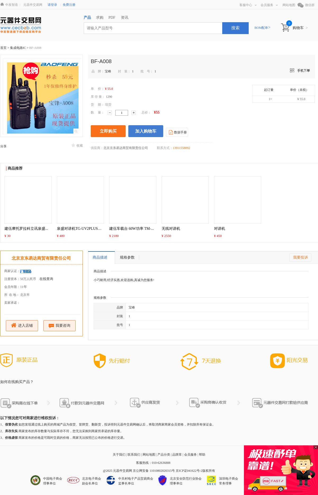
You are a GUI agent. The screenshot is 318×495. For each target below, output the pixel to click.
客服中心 (248, 5)
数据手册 (177, 132)
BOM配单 (262, 28)
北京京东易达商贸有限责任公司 (41, 258)
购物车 (300, 28)
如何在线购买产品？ (17, 382)
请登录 (52, 5)
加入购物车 (145, 131)
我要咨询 (60, 326)
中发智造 (11, 5)
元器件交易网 (32, 5)
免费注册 (69, 5)
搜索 (235, 28)
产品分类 (163, 454)
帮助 (202, 454)
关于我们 (119, 454)
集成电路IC (18, 48)
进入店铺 (22, 325)
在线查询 (46, 279)
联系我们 (134, 454)
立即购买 (108, 131)
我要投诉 (300, 257)
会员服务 (269, 5)
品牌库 (177, 454)
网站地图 (289, 5)
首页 (3, 48)
